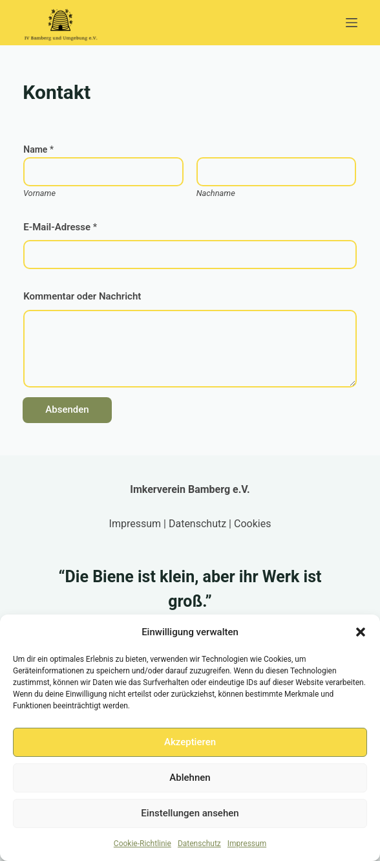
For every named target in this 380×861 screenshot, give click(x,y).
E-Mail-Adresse (60, 227)
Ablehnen (189, 777)
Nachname (215, 193)
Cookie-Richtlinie (142, 843)
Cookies (252, 524)
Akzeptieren (190, 742)
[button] (360, 632)
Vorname (39, 193)
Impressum (246, 843)
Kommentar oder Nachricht (82, 296)
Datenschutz (199, 843)
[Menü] (351, 22)
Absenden (67, 409)
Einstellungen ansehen (189, 813)
